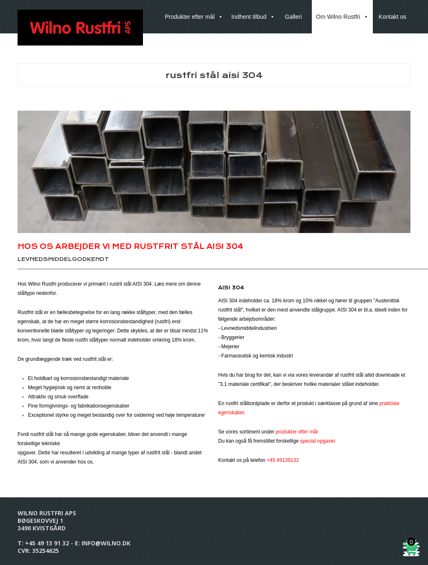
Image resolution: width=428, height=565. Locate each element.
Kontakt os (392, 16)
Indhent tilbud (253, 16)
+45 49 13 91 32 (47, 543)
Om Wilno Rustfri (342, 16)
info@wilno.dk (106, 543)
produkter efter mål (296, 432)
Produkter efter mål (194, 16)
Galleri (293, 16)
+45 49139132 (283, 460)
